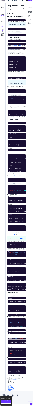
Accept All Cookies (6, 400)
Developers (13, 396)
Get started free (30, 0)
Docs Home (2, 5)
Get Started (2, 6)
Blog (17, 395)
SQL (1, 39)
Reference (2, 40)
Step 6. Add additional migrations (29, 17)
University (13, 395)
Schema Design (2, 15)
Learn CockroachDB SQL (10, 390)
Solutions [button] (9, 0)
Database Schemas (3, 16)
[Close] (11, 396)
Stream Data (2, 34)
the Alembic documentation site (20, 10)
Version (9, 3)
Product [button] (6, 0)
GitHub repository (10, 387)
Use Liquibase (3, 32)
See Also (29, 24)
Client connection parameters (11, 388)
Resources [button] (12, 0)
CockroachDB (3, 394)
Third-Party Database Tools (11, 389)
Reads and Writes (2, 33)
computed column (15, 175)
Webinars (8, 395)
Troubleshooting (2, 38)
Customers (18, 397)
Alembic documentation (10, 386)
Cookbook (21, 11)
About (17, 394)
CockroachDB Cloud (4, 395)
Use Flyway (3, 31)
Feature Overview (2, 9)
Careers (17, 396)
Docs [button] (14, 0)
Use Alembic (3, 30)
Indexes (2, 24)
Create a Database (3, 17)
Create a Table (2, 19)
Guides (7, 394)
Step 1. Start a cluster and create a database (30, 7)
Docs (12, 394)
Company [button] (22, 0)
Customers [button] (19, 0)
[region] (6, 401)
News (17, 398)
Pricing (16, 0)
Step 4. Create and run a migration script (30, 13)
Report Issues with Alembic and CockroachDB (30, 23)
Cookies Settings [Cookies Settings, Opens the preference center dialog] (6, 403)
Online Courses (2, 42)
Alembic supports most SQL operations (12, 234)
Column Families (3, 22)
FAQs (1, 41)
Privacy (17, 399)
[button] (26, 0)
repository (20, 377)
